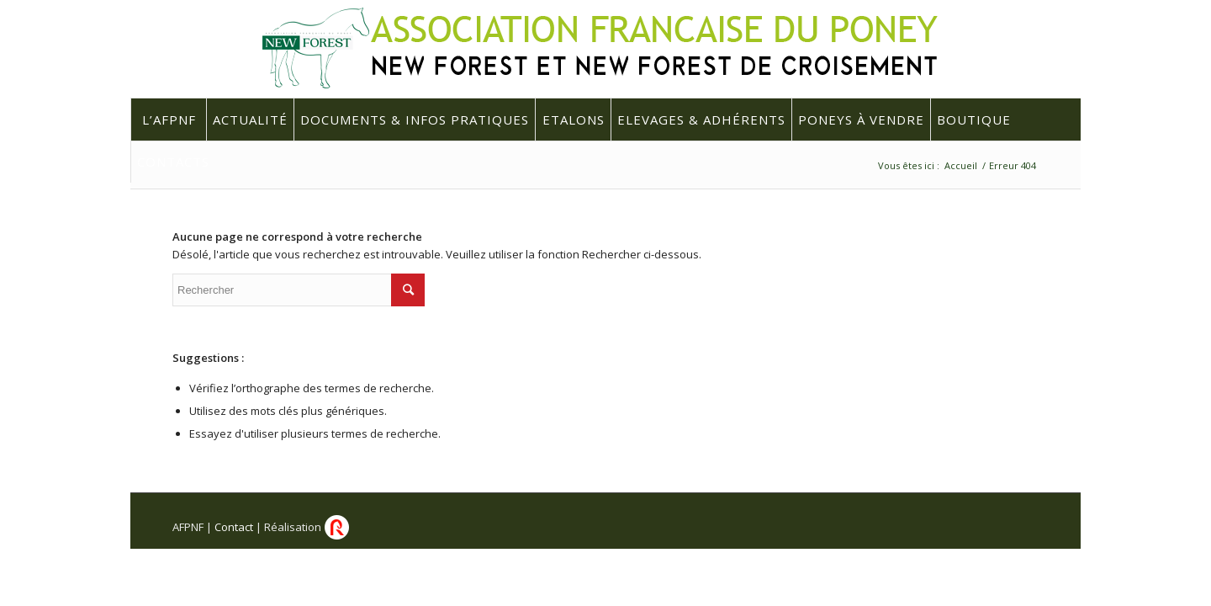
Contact (233, 526)
